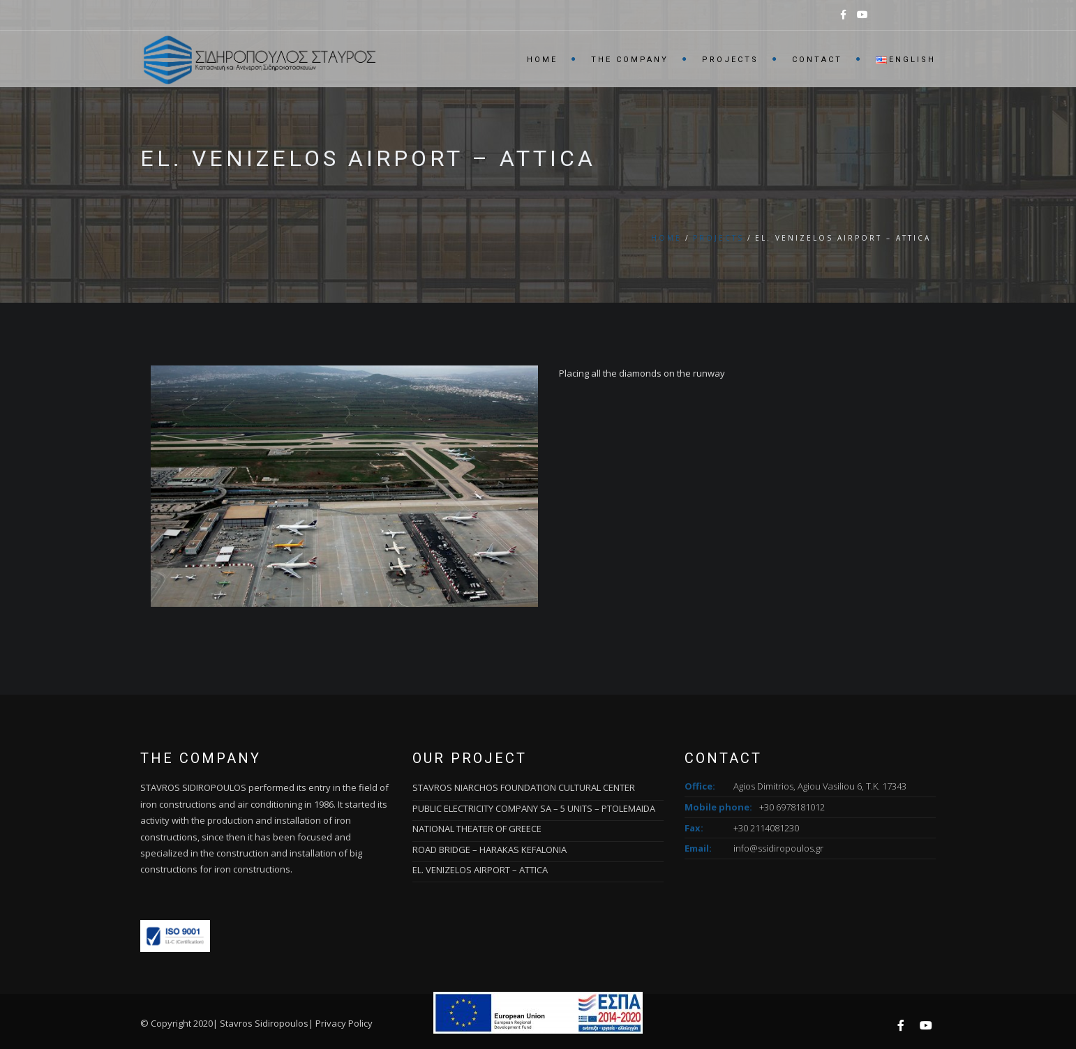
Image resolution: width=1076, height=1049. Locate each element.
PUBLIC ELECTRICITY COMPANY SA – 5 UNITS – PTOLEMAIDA (533, 808)
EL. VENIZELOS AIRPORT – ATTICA (480, 869)
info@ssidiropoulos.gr (778, 848)
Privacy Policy (344, 1023)
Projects (730, 59)
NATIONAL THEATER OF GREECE (476, 828)
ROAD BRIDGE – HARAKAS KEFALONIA (489, 849)
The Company (629, 59)
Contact (817, 59)
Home (542, 59)
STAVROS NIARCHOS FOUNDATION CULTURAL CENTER (523, 787)
